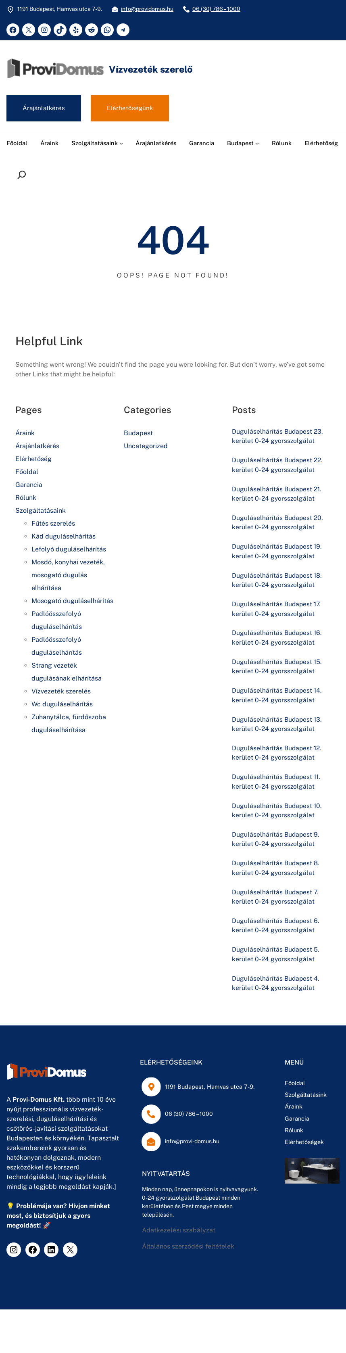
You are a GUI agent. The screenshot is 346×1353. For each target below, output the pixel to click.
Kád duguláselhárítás (63, 537)
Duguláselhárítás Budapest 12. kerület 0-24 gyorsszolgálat (277, 755)
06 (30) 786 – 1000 (216, 9)
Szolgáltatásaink (40, 511)
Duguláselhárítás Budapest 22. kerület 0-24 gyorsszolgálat (278, 465)
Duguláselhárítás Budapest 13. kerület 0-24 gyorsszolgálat (277, 726)
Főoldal (26, 472)
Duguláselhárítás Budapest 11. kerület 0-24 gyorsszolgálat (277, 784)
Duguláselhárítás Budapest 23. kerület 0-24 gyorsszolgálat (278, 436)
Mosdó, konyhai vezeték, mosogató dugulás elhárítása (68, 575)
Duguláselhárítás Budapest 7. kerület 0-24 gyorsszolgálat (276, 900)
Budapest (138, 433)
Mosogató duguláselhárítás (72, 601)
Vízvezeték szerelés (61, 691)
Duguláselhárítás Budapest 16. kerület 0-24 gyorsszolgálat (277, 639)
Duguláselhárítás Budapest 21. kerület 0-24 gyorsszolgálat (277, 494)
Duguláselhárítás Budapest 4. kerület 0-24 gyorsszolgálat (276, 987)
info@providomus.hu (147, 9)
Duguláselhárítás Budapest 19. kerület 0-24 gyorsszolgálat (277, 552)
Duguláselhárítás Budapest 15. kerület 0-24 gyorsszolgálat (277, 668)
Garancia (28, 485)
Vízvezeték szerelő (152, 69)
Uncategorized (146, 446)
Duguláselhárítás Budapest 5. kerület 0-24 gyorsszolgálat (276, 958)
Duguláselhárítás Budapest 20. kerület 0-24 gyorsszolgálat (278, 523)
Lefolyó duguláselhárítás (68, 549)
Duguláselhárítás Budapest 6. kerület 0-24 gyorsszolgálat (276, 929)
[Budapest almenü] (257, 143)
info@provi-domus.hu (162, 1146)
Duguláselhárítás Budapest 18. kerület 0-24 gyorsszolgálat (277, 581)
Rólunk (25, 498)
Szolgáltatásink (251, 1099)
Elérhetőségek (249, 1146)
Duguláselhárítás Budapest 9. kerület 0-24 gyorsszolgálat (276, 842)
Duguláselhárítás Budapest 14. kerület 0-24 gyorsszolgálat (277, 697)
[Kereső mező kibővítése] (23, 175)
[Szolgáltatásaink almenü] (121, 143)
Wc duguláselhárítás (62, 704)
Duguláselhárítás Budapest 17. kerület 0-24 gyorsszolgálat (277, 610)
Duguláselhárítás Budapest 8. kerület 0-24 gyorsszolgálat (276, 871)
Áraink (25, 433)
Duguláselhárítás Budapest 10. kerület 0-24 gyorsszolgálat (277, 813)
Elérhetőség (33, 459)
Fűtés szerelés (53, 524)
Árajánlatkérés (44, 108)
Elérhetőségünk (130, 108)
